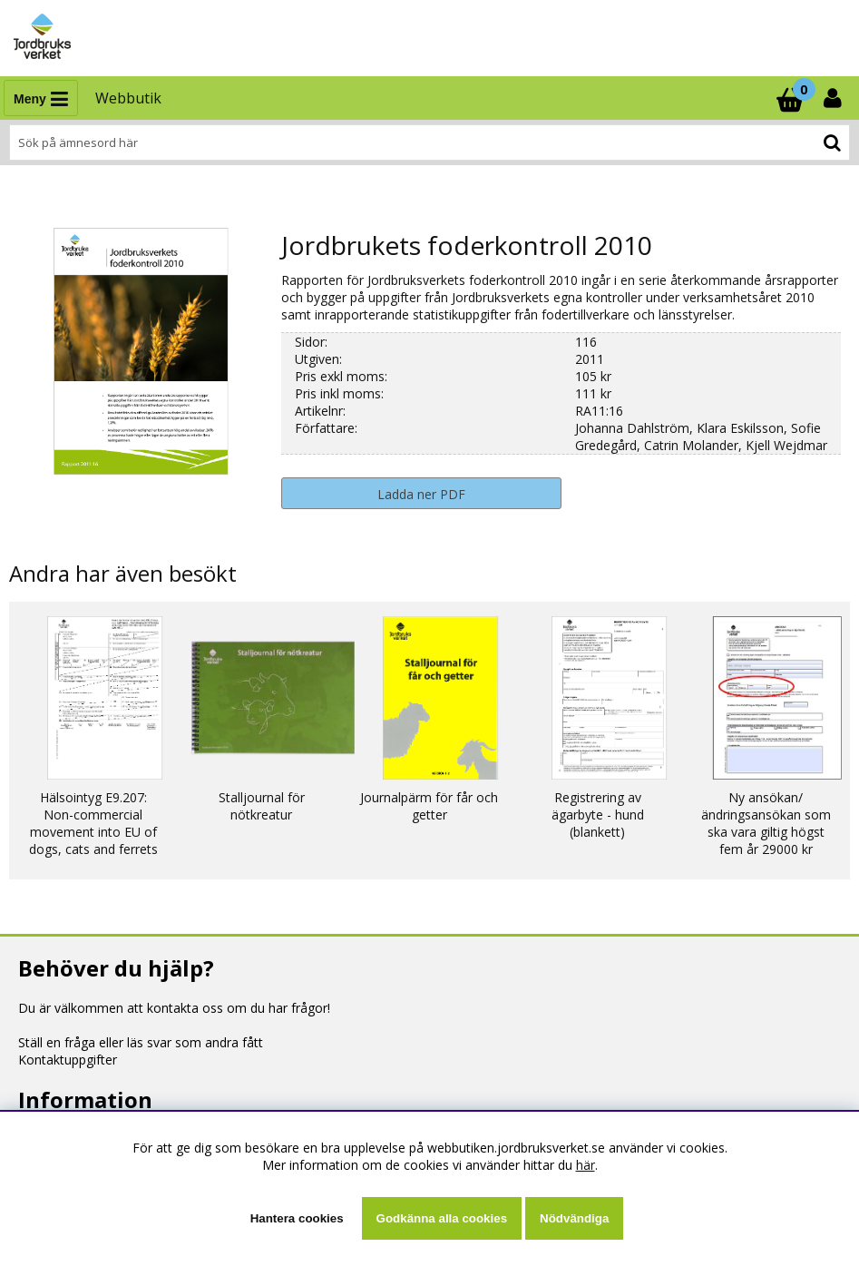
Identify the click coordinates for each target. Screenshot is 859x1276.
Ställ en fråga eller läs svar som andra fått (140, 1042)
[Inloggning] (834, 98)
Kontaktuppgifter (67, 1059)
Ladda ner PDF (421, 494)
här (585, 1164)
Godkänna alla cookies (441, 1218)
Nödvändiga (574, 1218)
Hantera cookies (297, 1218)
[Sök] (429, 142)
